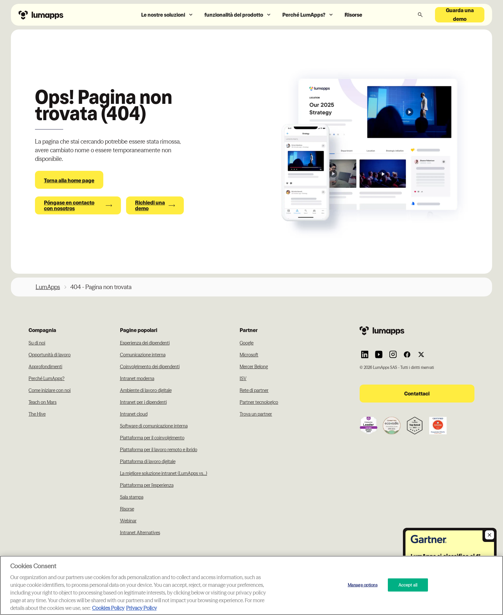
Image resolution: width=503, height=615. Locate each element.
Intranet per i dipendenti (143, 402)
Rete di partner (254, 390)
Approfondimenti (45, 367)
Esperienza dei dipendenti (145, 343)
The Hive (37, 414)
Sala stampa (131, 497)
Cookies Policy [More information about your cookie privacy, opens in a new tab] (108, 608)
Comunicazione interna (143, 355)
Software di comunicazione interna (154, 426)
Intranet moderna (137, 378)
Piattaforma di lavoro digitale (147, 461)
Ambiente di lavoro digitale (146, 390)
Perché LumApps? (46, 378)
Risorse (353, 15)
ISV (243, 378)
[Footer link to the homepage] (417, 330)
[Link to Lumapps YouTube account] (379, 354)
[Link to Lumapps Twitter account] (421, 354)
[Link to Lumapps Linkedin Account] (365, 354)
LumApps (48, 287)
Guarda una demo (460, 14)
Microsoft (249, 355)
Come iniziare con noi (50, 390)
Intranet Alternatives (140, 533)
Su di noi (37, 343)
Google (246, 343)
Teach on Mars (42, 402)
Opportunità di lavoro (50, 355)
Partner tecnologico (259, 402)
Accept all (407, 584)
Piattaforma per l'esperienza (147, 485)
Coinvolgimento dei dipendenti (150, 367)
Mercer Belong (254, 367)
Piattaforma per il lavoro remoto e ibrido (158, 450)
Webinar (128, 521)
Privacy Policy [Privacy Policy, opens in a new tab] (141, 608)
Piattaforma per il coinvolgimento (152, 438)
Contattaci (417, 393)
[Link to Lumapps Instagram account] (393, 354)
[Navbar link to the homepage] (57, 14)
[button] (167, 15)
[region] (251, 585)
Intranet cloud (134, 414)
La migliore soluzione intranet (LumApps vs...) (163, 473)
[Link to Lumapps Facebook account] (407, 354)
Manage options (363, 584)
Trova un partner (256, 414)
